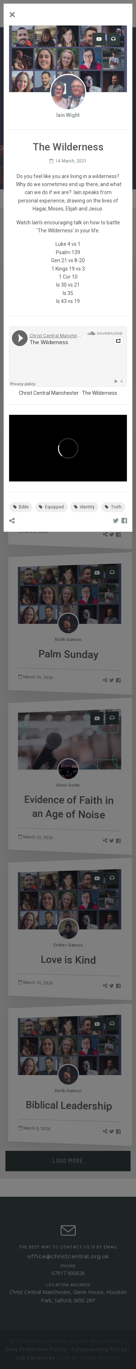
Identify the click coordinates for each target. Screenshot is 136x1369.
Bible (21, 507)
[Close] (12, 14)
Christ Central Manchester (49, 393)
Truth (113, 507)
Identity (84, 507)
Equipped (51, 507)
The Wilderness (99, 393)
